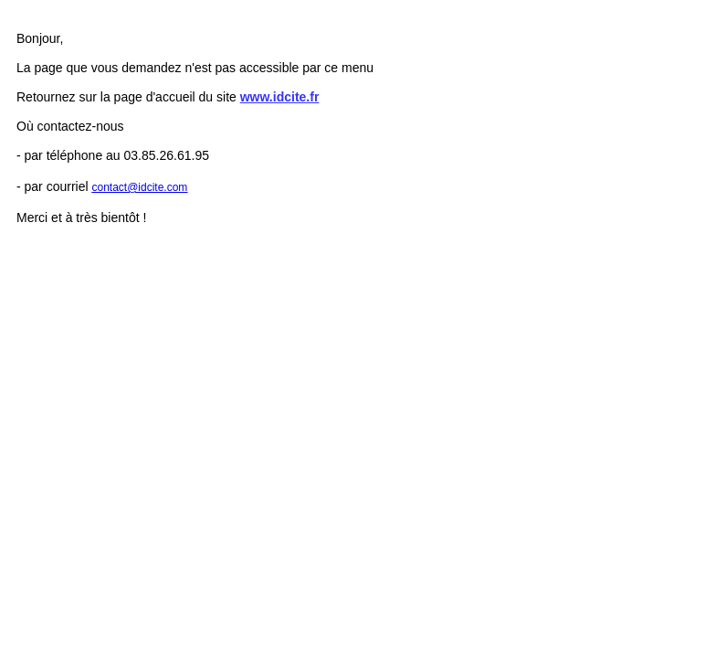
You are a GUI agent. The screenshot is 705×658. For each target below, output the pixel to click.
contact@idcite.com (139, 187)
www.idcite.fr (280, 97)
